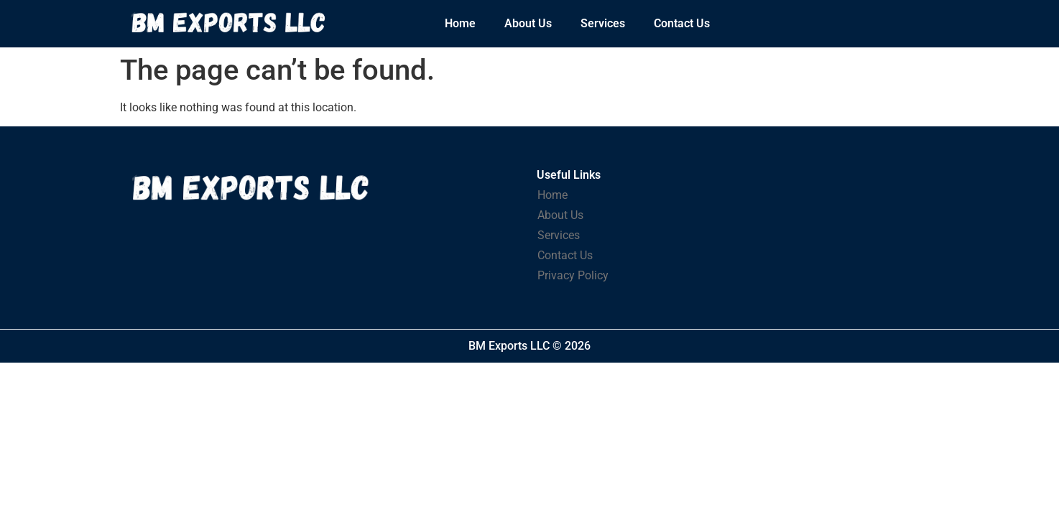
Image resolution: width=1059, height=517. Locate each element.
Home (460, 23)
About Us (528, 23)
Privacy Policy (573, 275)
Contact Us (682, 23)
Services (603, 23)
